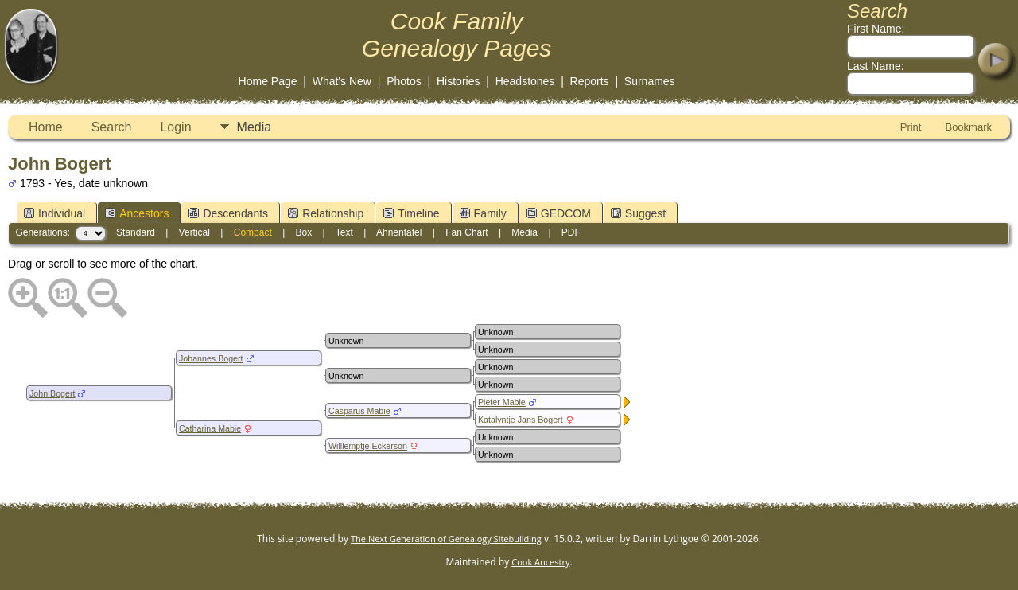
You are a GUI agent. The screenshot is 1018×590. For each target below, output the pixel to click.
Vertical (194, 232)
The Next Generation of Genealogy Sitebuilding (446, 539)
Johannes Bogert (211, 358)
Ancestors (137, 213)
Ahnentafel (399, 232)
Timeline (411, 213)
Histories (458, 81)
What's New (342, 81)
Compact (253, 232)
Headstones (525, 81)
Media (254, 127)
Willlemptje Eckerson (367, 446)
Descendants (228, 213)
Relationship (325, 213)
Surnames (649, 81)
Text (344, 232)
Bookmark (968, 127)
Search (111, 127)
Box (304, 232)
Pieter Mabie (502, 402)
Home (46, 127)
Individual (54, 213)
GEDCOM (558, 213)
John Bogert (52, 393)
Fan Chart (466, 232)
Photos (404, 81)
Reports (589, 81)
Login (175, 127)
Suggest (638, 213)
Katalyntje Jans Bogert (520, 419)
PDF (571, 232)
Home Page (268, 81)
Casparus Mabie (359, 411)
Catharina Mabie (210, 428)
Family (483, 213)
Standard (135, 232)
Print (911, 127)
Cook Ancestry (540, 562)
